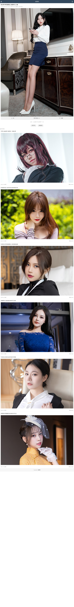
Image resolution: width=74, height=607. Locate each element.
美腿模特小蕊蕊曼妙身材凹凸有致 (8, 300)
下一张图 (61, 118)
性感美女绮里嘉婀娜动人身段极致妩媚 (9, 244)
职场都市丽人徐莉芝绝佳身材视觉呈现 (9, 187)
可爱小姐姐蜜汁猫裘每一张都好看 (8, 131)
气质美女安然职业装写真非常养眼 (8, 357)
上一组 (12, 118)
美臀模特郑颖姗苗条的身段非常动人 (9, 413)
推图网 (37, 1)
